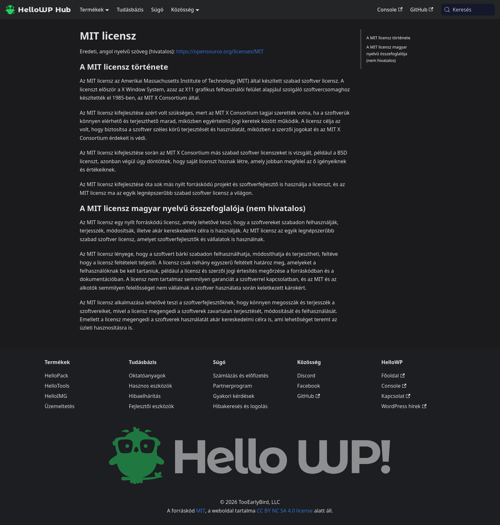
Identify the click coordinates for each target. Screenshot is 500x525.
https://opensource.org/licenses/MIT (220, 51)
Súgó (157, 9)
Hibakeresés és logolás (240, 406)
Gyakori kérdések (233, 395)
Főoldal (393, 375)
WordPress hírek (403, 406)
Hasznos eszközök (150, 385)
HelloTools (57, 385)
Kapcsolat (395, 395)
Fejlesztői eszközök (151, 406)
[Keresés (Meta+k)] (468, 10)
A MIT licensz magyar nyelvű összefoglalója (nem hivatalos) (386, 53)
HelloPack (56, 375)
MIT (200, 510)
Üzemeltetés (60, 406)
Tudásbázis (130, 9)
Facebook (308, 385)
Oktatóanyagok (147, 375)
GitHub (421, 9)
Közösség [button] (182, 9)
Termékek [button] (92, 9)
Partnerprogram (232, 385)
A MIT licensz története (388, 38)
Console (389, 9)
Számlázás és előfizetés (240, 375)
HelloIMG (56, 395)
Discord (306, 375)
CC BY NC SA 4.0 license (285, 510)
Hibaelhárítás (145, 395)
